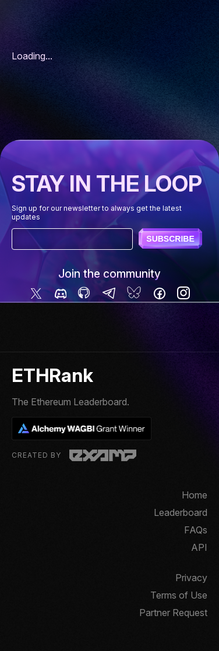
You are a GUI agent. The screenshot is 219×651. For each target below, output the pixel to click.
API (199, 547)
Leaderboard (180, 512)
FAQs (195, 530)
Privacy (191, 577)
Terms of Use (178, 595)
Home (194, 495)
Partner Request (173, 612)
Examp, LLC (102, 455)
